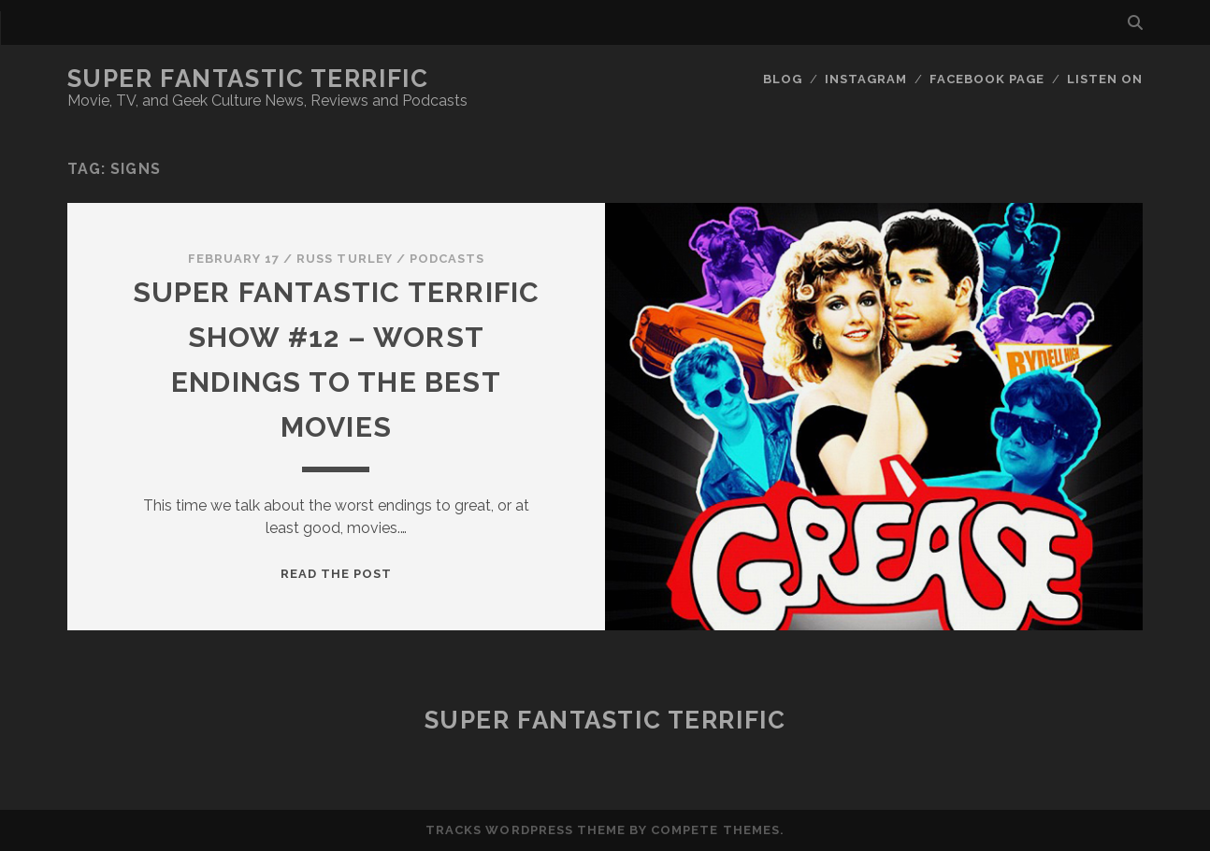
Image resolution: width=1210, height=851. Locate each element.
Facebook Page (987, 79)
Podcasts (447, 259)
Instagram (866, 79)
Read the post (337, 574)
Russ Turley (344, 259)
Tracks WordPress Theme (525, 830)
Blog (782, 79)
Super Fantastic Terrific (247, 79)
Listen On (1105, 79)
